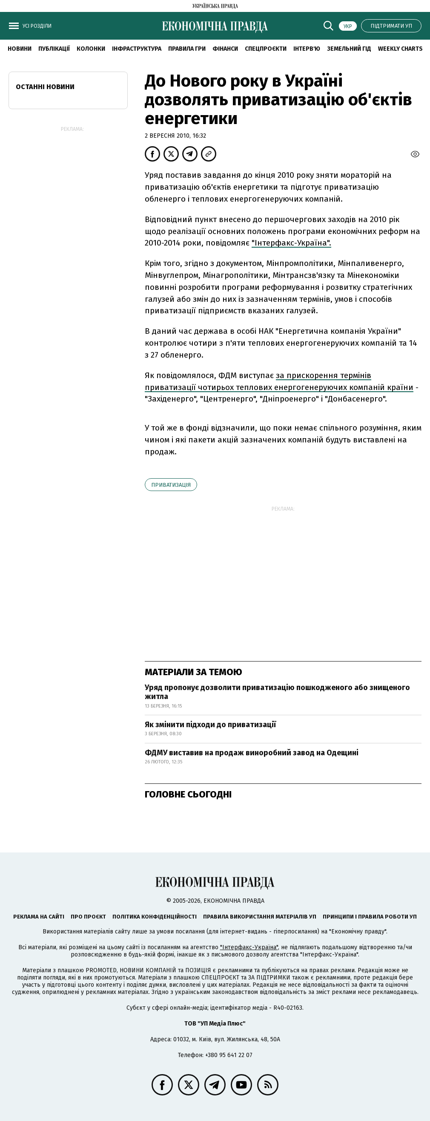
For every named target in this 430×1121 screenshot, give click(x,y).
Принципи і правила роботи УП (370, 916)
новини (20, 48)
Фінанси (225, 48)
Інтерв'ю (306, 48)
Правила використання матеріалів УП (259, 916)
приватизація (171, 485)
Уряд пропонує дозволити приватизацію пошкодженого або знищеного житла (277, 692)
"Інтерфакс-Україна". (291, 243)
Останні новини (45, 87)
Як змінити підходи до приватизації (210, 724)
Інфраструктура (136, 48)
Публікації (54, 48)
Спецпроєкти (266, 48)
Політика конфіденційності (154, 916)
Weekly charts (400, 48)
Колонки (91, 48)
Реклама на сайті (38, 916)
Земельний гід (349, 48)
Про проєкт (88, 916)
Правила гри (187, 48)
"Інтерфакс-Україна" (249, 947)
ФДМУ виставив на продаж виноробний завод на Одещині (251, 752)
